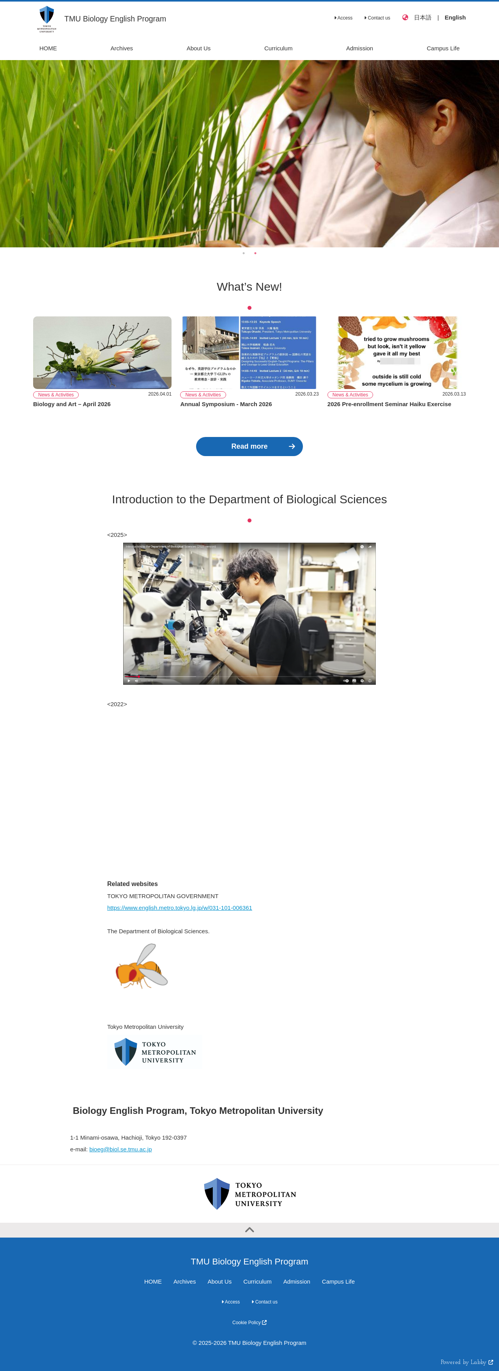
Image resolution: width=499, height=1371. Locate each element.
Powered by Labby (467, 1363)
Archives (184, 1281)
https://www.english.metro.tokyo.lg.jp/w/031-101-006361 (179, 907)
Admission (296, 1281)
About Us (219, 1281)
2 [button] (255, 253)
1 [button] (244, 253)
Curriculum (257, 1281)
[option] (249, 153)
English (455, 17)
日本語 (423, 17)
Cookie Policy (249, 1322)
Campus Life (338, 1281)
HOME (153, 1281)
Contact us (377, 18)
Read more (249, 446)
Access (343, 18)
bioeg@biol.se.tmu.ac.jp (120, 1149)
